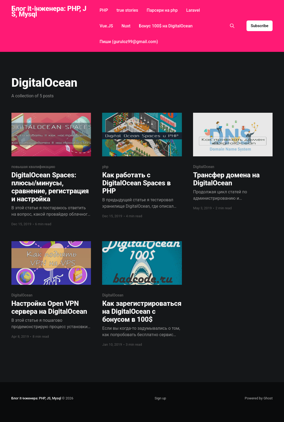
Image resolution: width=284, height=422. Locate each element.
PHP (103, 10)
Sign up (160, 398)
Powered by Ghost (259, 398)
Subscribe (260, 25)
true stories (127, 10)
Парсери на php (162, 10)
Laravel (193, 10)
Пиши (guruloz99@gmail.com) (128, 41)
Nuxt (126, 25)
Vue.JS (106, 25)
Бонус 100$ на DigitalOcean (166, 25)
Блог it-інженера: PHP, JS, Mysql (48, 11)
